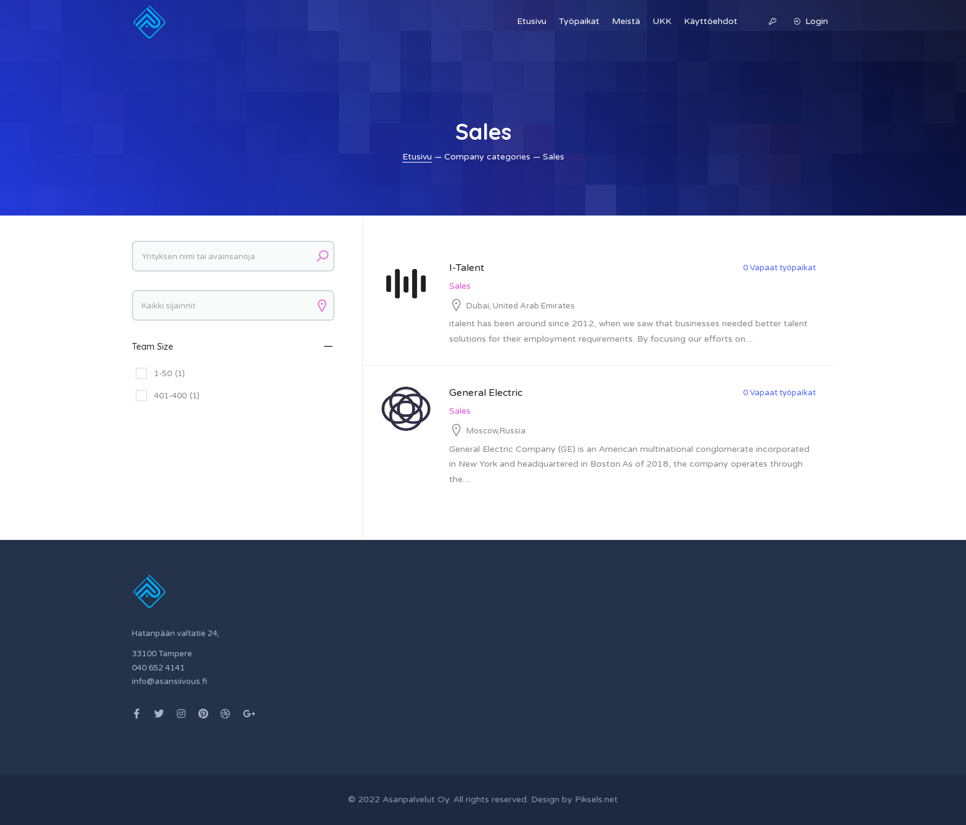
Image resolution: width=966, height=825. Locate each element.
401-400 (177, 396)
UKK (662, 21)
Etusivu (531, 21)
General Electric (485, 393)
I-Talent (466, 268)
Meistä (626, 21)
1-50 (169, 373)
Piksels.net (596, 799)
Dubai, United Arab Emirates (520, 306)
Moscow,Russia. (496, 431)
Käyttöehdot (710, 21)
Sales (460, 286)
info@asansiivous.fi (169, 681)
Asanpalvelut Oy (416, 799)
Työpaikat (579, 21)
